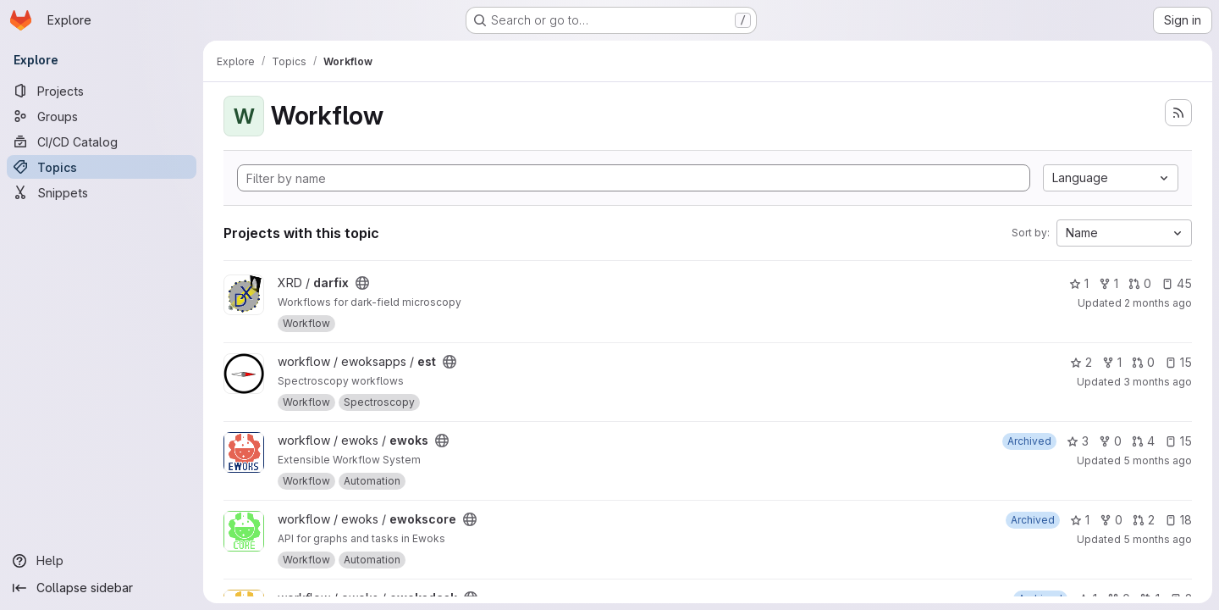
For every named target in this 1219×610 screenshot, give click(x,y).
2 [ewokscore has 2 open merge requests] (1144, 520)
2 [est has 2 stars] (1081, 362)
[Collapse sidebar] (101, 588)
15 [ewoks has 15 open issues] (1178, 441)
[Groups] (101, 116)
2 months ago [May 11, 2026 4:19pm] (1158, 303)
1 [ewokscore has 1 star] (1079, 520)
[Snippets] (101, 192)
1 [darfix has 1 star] (1079, 283)
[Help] (101, 561)
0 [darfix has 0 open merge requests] (1139, 283)
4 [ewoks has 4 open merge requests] (1143, 441)
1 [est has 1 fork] (1112, 362)
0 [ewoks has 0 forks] (1110, 441)
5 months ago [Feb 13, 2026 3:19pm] (1157, 460)
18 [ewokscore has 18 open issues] (1178, 520)
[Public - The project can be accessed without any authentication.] (362, 283)
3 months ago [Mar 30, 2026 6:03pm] (1157, 381)
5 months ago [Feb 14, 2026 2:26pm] (1157, 539)
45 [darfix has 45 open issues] (1176, 283)
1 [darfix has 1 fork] (1108, 283)
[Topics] (101, 167)
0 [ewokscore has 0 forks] (1111, 520)
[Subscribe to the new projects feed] (1178, 112)
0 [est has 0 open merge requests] (1143, 362)
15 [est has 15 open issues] (1178, 362)
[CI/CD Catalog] (101, 141)
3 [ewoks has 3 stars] (1078, 441)
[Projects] (101, 91)
